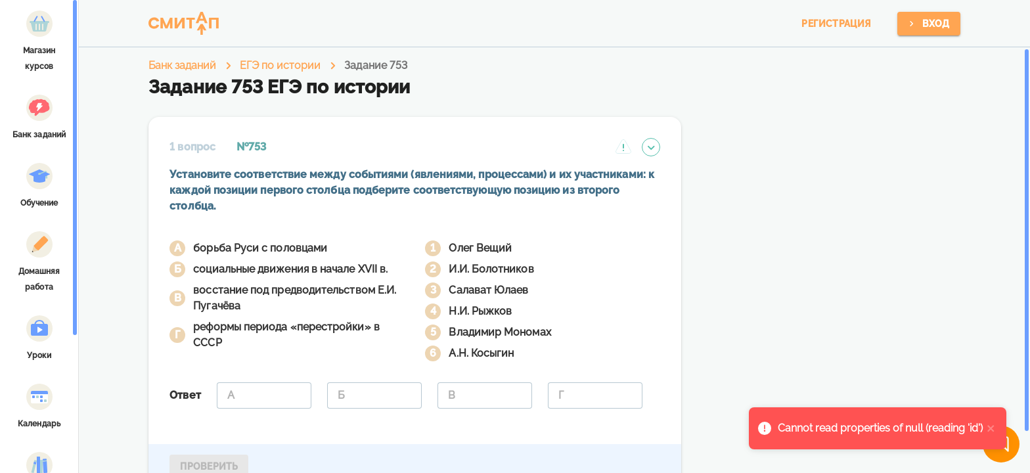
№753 (251, 147)
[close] (991, 428)
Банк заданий (182, 65)
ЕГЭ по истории (280, 65)
